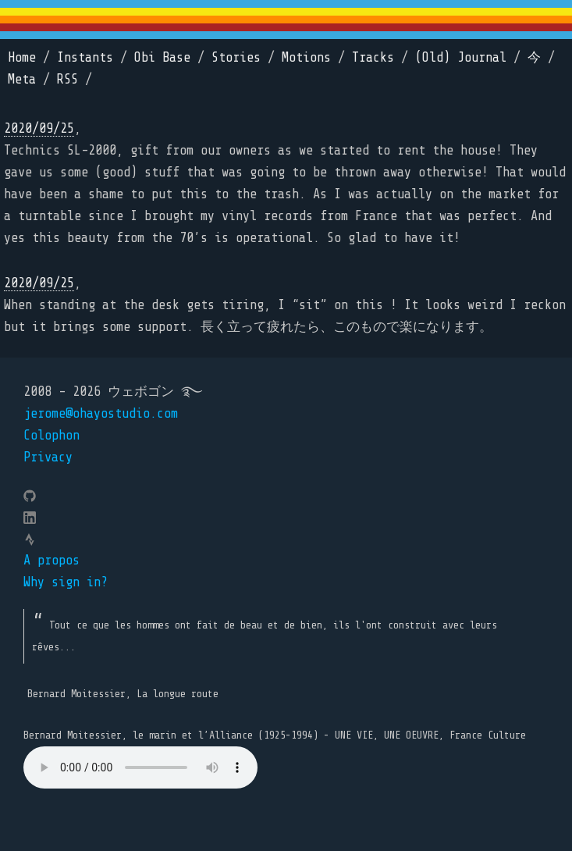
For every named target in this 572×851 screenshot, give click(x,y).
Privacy (48, 457)
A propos (51, 560)
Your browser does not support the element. (140, 767)
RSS (67, 79)
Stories (236, 57)
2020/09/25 (39, 128)
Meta (22, 79)
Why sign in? (65, 582)
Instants (85, 57)
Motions (306, 57)
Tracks (373, 57)
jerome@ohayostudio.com (100, 413)
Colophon (51, 435)
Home (22, 57)
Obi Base (162, 57)
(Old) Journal (460, 57)
